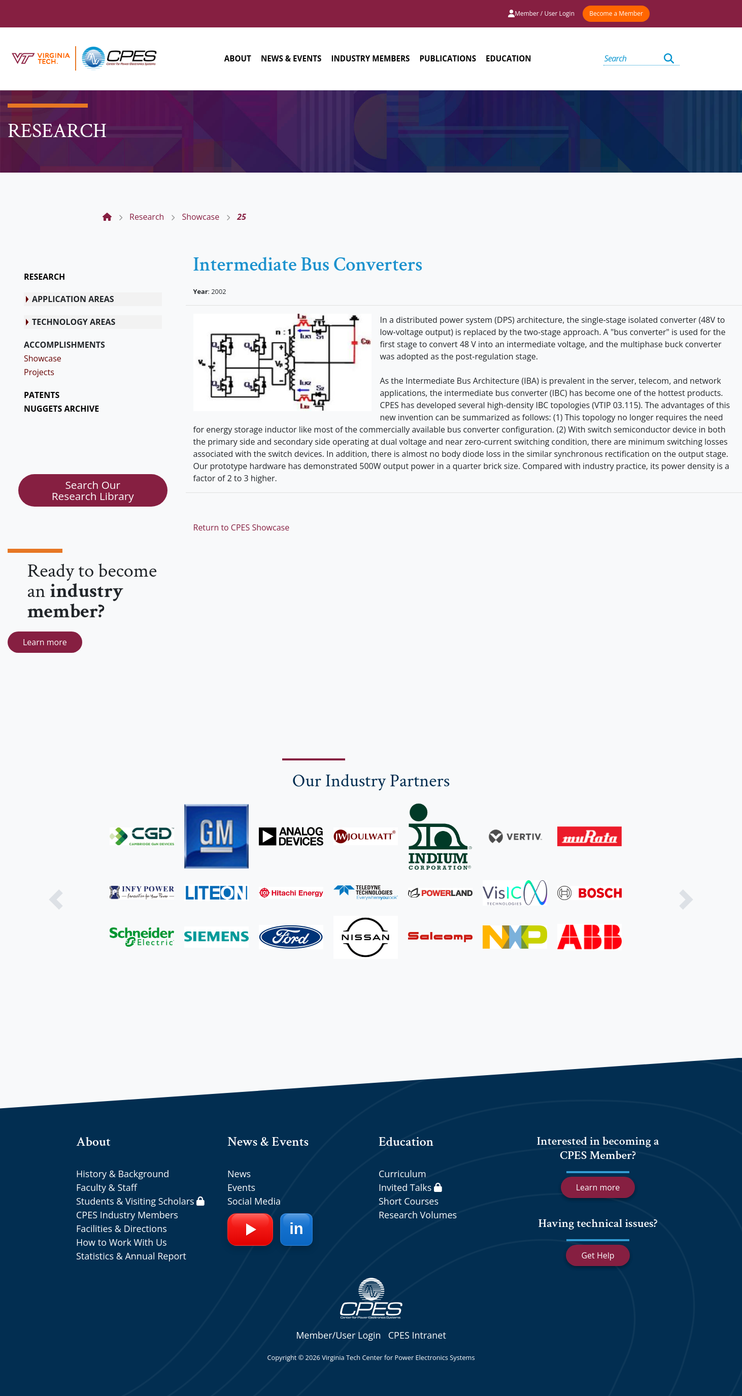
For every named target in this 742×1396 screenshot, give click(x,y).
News (239, 1174)
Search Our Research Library (93, 490)
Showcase (42, 358)
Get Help (597, 1255)
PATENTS (41, 395)
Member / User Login (541, 13)
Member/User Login (338, 1335)
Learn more (45, 642)
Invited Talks (410, 1187)
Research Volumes (418, 1215)
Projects (39, 372)
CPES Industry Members (127, 1215)
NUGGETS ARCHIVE (61, 408)
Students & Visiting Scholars (140, 1201)
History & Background (122, 1174)
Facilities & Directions (121, 1228)
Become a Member (616, 13)
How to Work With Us (121, 1242)
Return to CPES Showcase (241, 527)
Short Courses (409, 1201)
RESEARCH (44, 276)
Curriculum (402, 1174)
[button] (55, 899)
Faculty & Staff (106, 1187)
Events (241, 1187)
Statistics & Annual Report (131, 1256)
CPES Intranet (417, 1335)
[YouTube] (250, 1229)
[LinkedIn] (296, 1229)
